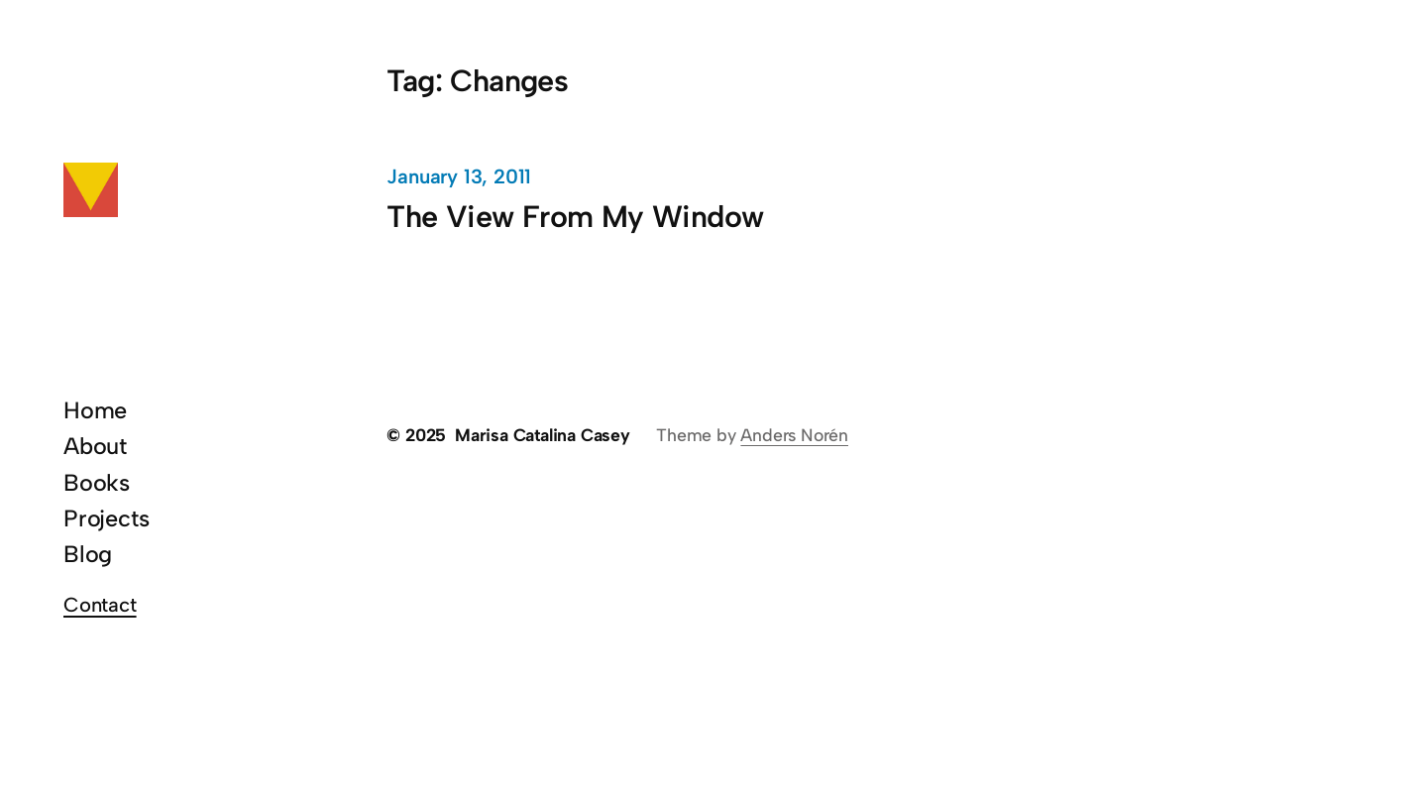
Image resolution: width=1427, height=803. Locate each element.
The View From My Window (574, 216)
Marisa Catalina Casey (542, 434)
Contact (100, 605)
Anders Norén (794, 434)
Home (95, 410)
